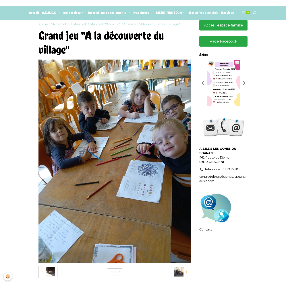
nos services (72, 13)
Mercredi (79, 24)
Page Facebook (223, 41)
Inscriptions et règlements (107, 13)
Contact (205, 229)
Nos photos (141, 13)
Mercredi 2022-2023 (105, 24)
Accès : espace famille (223, 25)
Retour (114, 272)
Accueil (34, 13)
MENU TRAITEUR (169, 13)
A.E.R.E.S (49, 13)
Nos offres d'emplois (203, 13)
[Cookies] (8, 276)
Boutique (227, 13)
